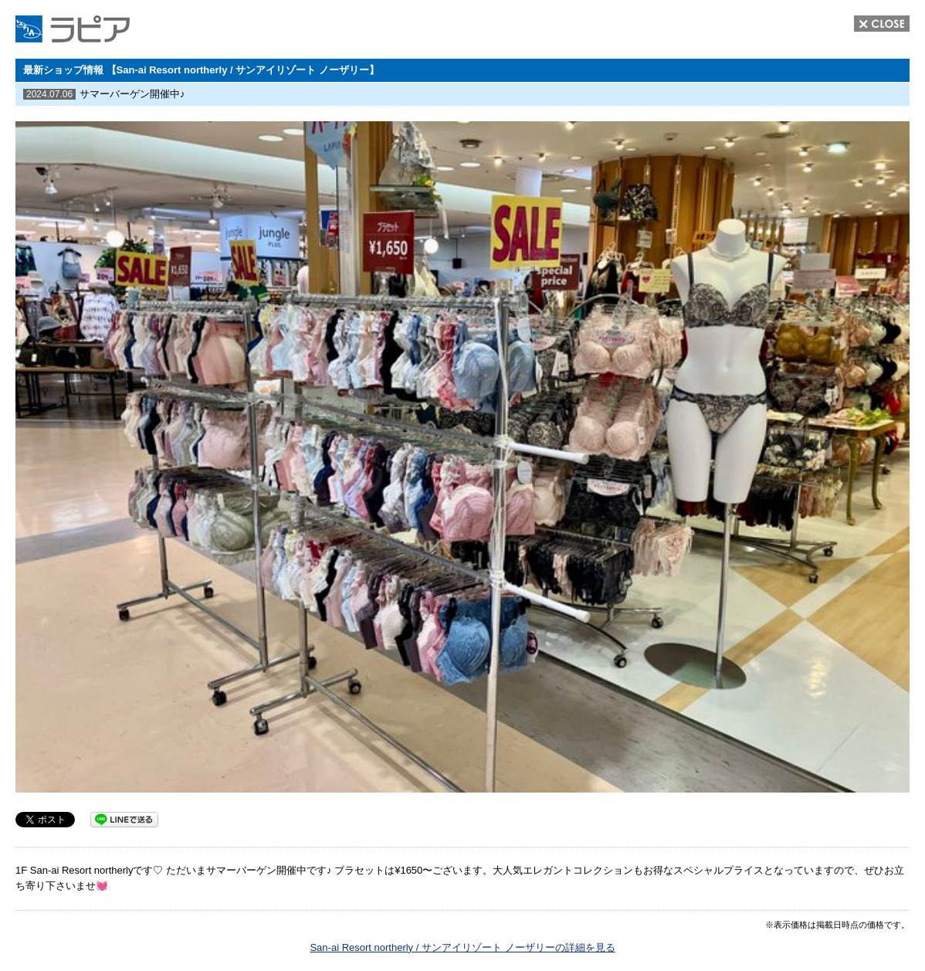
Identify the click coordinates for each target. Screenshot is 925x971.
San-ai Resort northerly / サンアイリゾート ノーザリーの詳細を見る (462, 947)
